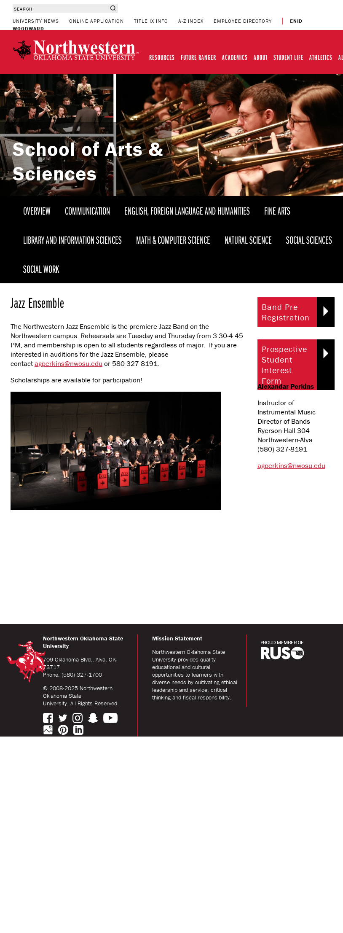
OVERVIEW (37, 211)
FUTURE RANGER (198, 57)
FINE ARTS (277, 211)
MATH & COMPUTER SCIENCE (173, 240)
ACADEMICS (235, 57)
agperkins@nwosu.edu (68, 363)
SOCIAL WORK (41, 269)
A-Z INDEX (191, 21)
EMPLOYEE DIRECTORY (243, 21)
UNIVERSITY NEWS (36, 21)
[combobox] (60, 8)
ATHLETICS (320, 57)
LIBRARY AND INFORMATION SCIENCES (72, 240)
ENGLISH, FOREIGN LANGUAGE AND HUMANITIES (187, 211)
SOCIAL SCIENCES (309, 240)
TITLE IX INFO (151, 21)
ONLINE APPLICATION (96, 21)
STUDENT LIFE (288, 57)
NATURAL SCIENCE (248, 240)
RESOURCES (162, 57)
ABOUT (261, 57)
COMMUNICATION (87, 211)
